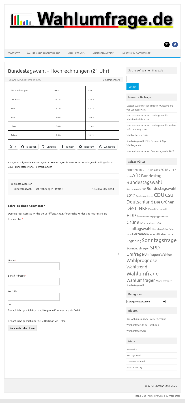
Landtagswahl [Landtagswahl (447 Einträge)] (138, 228)
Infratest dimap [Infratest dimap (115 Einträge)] (147, 223)
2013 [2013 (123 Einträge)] (150, 170)
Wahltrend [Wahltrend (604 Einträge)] (136, 266)
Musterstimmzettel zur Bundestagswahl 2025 (150, 151)
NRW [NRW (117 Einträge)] (129, 234)
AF (14, 79)
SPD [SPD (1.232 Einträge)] (155, 247)
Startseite (14, 53)
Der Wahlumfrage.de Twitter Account (146, 318)
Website (13, 290)
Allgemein (25, 162)
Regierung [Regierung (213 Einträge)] (133, 241)
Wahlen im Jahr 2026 (137, 135)
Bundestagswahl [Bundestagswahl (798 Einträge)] (144, 182)
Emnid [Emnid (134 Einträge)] (151, 209)
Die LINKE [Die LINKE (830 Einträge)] (137, 208)
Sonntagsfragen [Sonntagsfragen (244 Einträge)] (138, 248)
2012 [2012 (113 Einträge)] (145, 170)
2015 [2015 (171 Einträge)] (157, 170)
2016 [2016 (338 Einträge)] (164, 169)
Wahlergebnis (89, 162)
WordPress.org (134, 367)
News (78, 162)
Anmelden (131, 349)
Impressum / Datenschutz (136, 53)
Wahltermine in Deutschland (44, 53)
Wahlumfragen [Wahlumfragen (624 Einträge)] (141, 280)
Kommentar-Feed (135, 361)
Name (12, 260)
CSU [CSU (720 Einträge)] (169, 195)
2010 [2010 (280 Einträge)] (138, 169)
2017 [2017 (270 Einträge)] (172, 170)
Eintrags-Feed (133, 355)
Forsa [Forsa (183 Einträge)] (140, 216)
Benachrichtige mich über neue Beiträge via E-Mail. (37, 320)
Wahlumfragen (76, 53)
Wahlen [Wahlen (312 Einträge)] (166, 254)
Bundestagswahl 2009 (62, 162)
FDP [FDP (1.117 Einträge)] (131, 215)
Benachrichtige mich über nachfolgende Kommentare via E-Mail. (44, 310)
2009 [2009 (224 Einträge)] (130, 170)
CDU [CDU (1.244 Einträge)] (159, 195)
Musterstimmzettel (103, 53)
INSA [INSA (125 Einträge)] (158, 222)
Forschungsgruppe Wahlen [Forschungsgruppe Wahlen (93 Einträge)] (156, 216)
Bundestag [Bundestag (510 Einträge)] (151, 175)
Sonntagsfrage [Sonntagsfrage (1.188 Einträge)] (159, 240)
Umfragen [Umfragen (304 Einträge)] (152, 254)
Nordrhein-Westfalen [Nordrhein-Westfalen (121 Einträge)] (163, 229)
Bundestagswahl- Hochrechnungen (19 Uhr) (36, 188)
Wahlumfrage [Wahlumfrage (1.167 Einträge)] (142, 273)
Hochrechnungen (43, 166)
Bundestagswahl (41, 162)
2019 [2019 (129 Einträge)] (129, 176)
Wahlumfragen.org (136, 330)
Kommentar (15, 218)
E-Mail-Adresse (17, 275)
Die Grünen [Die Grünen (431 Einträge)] (164, 202)
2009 (10, 166)
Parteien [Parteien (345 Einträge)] (139, 234)
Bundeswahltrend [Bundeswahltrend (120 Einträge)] (144, 195)
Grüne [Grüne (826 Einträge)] (132, 222)
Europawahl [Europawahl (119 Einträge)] (161, 209)
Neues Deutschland (104, 188)
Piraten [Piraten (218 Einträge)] (151, 234)
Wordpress (174, 395)
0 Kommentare (111, 79)
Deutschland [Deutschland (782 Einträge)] (139, 202)
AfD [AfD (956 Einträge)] (136, 175)
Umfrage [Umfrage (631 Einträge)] (135, 254)
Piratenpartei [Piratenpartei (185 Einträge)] (165, 234)
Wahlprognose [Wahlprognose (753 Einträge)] (141, 260)
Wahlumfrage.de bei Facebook (142, 324)
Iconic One (140, 395)
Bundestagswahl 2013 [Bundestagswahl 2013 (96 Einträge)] (136, 189)
